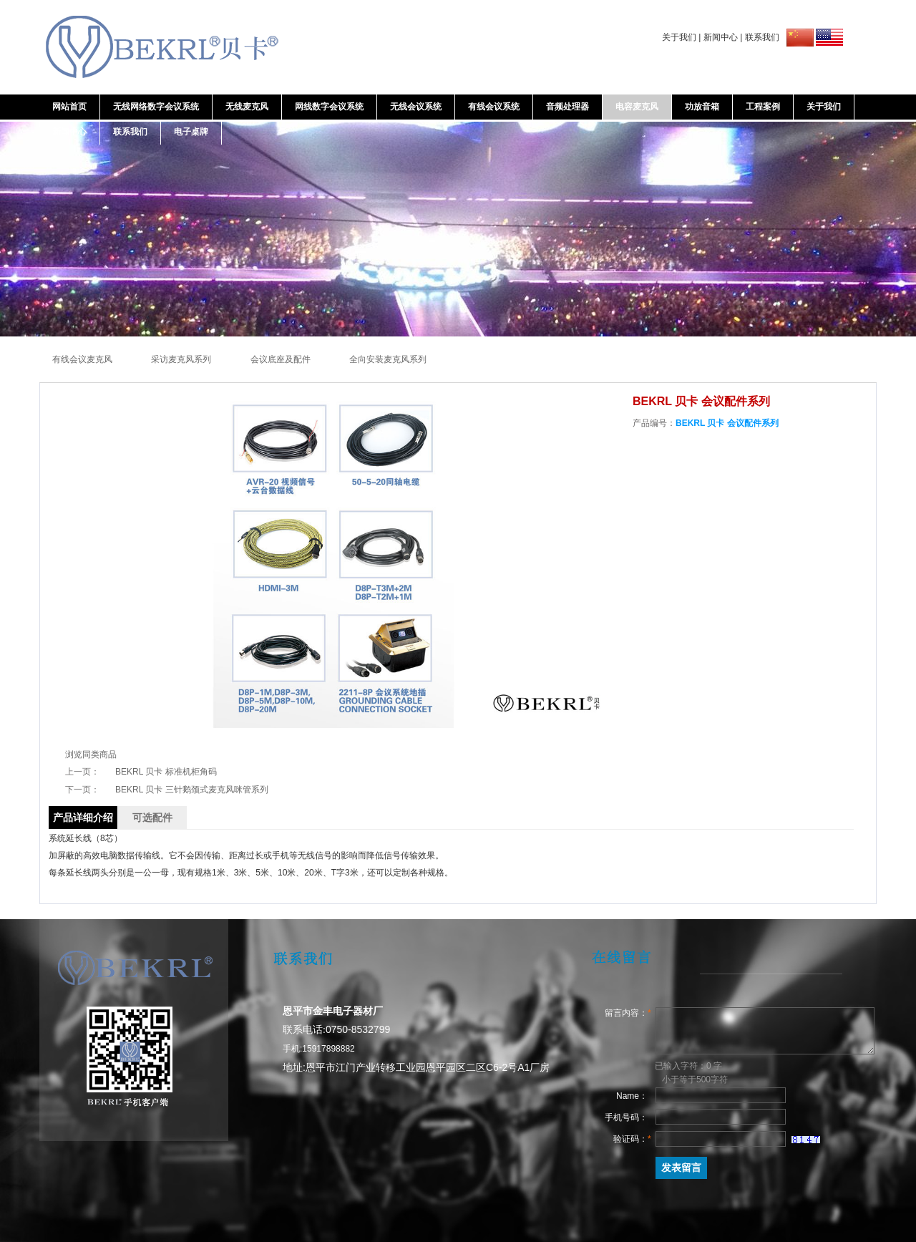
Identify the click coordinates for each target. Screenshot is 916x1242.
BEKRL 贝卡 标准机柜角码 (166, 772)
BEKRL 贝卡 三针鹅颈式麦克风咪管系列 (191, 790)
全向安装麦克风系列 (388, 359)
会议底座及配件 (281, 359)
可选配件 (152, 817)
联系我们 (762, 37)
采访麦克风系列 (182, 359)
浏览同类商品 (91, 754)
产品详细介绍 (83, 817)
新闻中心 (720, 37)
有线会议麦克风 (83, 359)
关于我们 (679, 37)
